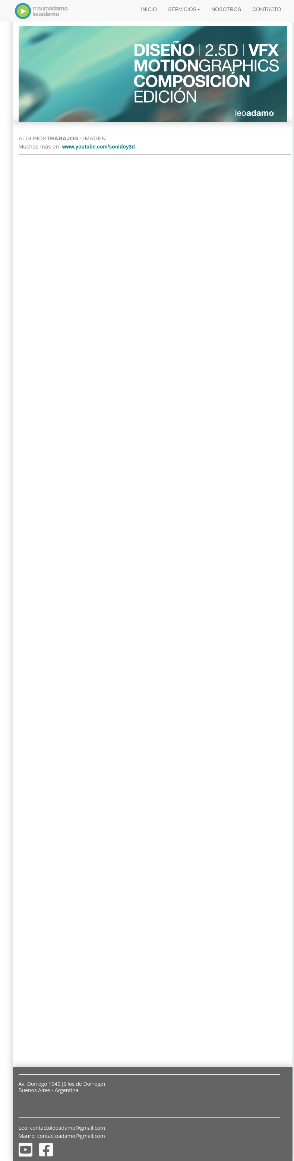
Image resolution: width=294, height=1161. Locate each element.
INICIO (149, 9)
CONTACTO (266, 9)
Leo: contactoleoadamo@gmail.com (62, 1127)
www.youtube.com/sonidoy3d (98, 147)
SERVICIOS (184, 9)
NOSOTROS (226, 9)
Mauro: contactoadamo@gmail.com (62, 1135)
